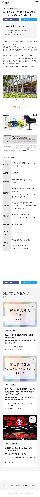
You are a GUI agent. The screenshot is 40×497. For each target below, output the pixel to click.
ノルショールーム (18, 232)
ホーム (5, 485)
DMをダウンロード (20, 107)
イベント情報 (15, 485)
